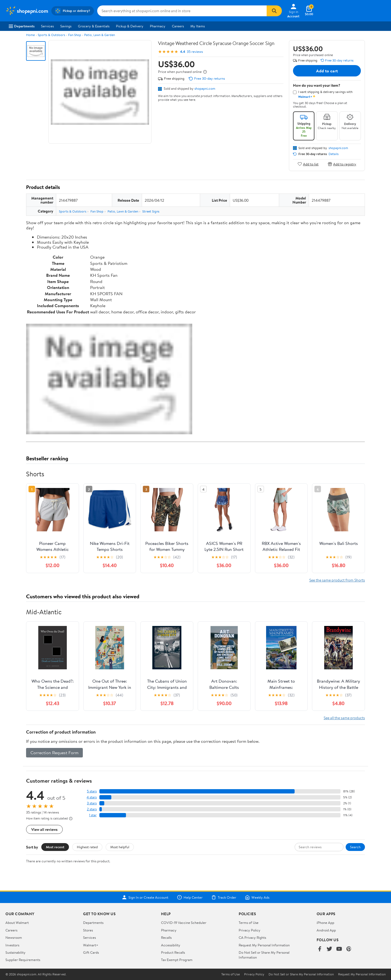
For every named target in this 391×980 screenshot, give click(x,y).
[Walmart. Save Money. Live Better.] (26, 11)
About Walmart (17, 922)
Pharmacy (157, 26)
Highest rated (87, 846)
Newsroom (13, 937)
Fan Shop (74, 35)
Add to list (308, 164)
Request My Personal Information (264, 945)
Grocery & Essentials (93, 26)
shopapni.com (204, 88)
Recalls (166, 937)
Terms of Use (248, 922)
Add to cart (327, 71)
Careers (178, 26)
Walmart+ (90, 945)
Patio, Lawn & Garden (99, 35)
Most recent (55, 846)
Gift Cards (91, 952)
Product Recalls (173, 952)
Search (355, 846)
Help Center (190, 897)
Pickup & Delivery (129, 26)
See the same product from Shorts (337, 580)
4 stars (92, 797)
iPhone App (325, 922)
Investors (12, 945)
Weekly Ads (257, 897)
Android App (326, 930)
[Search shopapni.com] (182, 10)
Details (334, 154)
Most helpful (119, 846)
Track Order (223, 897)
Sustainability (15, 952)
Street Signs (150, 211)
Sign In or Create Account (145, 897)
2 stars (92, 809)
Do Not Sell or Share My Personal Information (301, 974)
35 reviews (195, 52)
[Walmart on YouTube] (339, 949)
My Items (197, 26)
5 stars (92, 791)
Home (30, 35)
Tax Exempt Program (177, 959)
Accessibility (170, 945)
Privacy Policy (249, 930)
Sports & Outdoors (51, 35)
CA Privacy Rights (252, 937)
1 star (93, 815)
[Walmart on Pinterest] (349, 949)
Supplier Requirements (22, 959)
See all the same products (344, 717)
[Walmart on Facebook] (320, 949)
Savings (65, 26)
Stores (88, 930)
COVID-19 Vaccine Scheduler (183, 922)
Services (47, 26)
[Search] (274, 10)
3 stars (92, 803)
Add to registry (342, 164)
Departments (21, 26)
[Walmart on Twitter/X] (329, 949)
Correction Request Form (54, 753)
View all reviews (44, 829)
